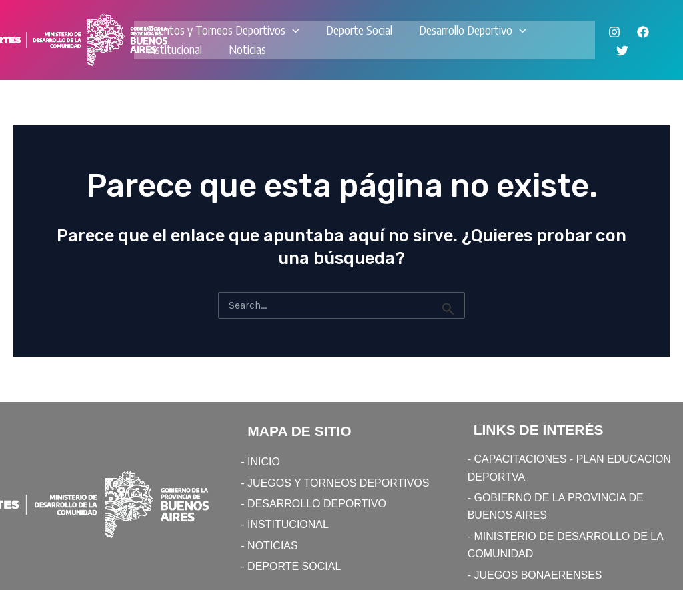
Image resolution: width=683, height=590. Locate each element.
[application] (292, 30)
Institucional (174, 49)
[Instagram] (614, 32)
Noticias (247, 49)
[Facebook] (643, 32)
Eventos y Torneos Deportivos (223, 30)
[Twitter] (622, 51)
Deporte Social (359, 29)
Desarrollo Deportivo (472, 30)
